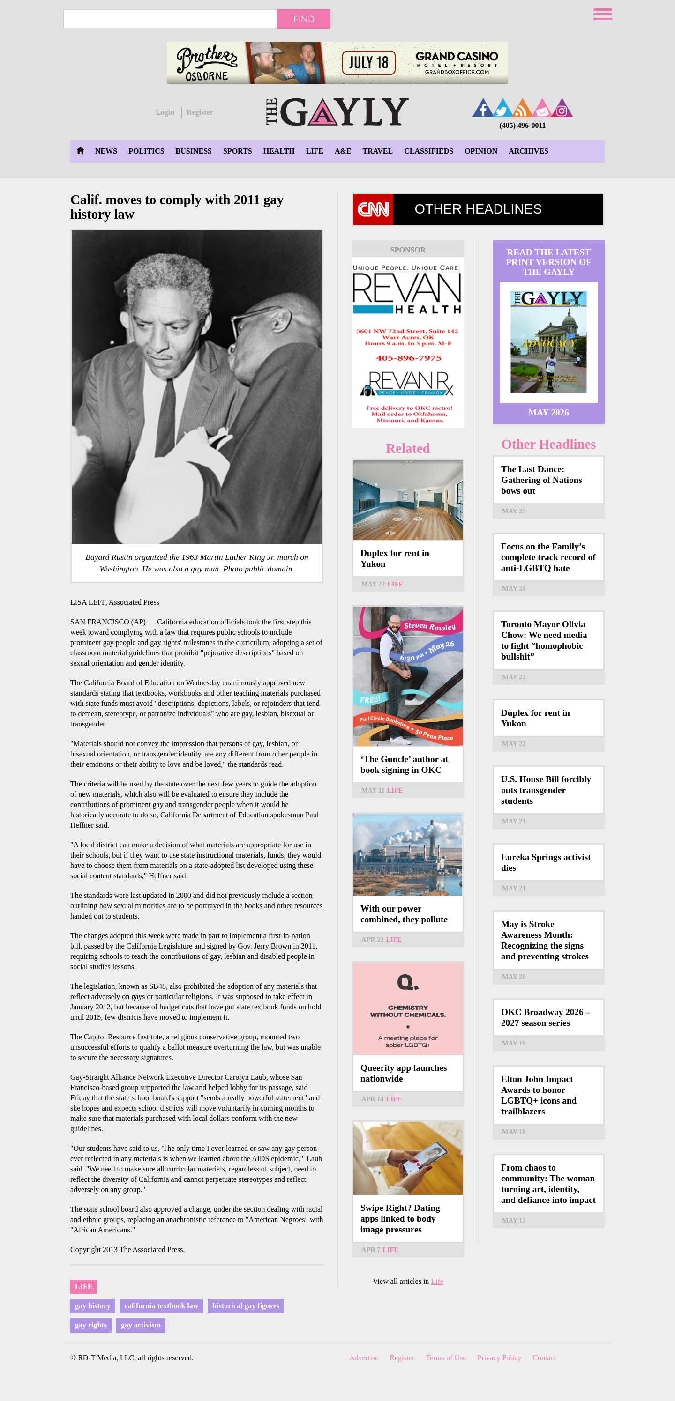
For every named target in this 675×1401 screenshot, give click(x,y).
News (106, 151)
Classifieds (428, 151)
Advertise (363, 1358)
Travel (378, 151)
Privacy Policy (500, 1358)
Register (200, 112)
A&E (343, 151)
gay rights (91, 1325)
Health (279, 151)
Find (304, 19)
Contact (544, 1358)
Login (165, 112)
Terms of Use (446, 1358)
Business (194, 151)
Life (314, 151)
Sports (237, 151)
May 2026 (548, 412)
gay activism (141, 1325)
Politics (146, 151)
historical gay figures (245, 1306)
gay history (93, 1306)
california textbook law (161, 1306)
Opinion (481, 151)
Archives (528, 151)
